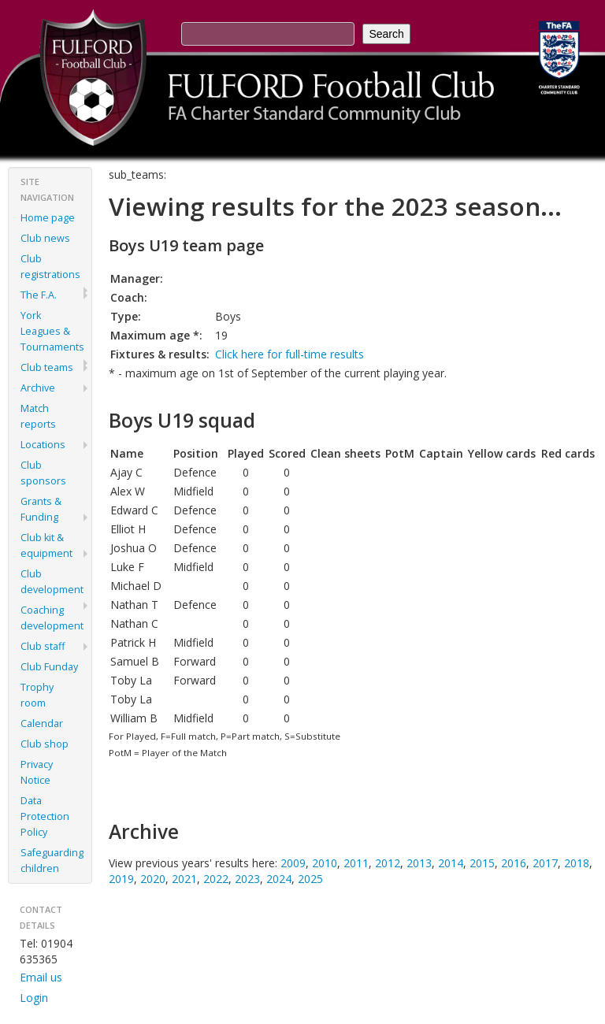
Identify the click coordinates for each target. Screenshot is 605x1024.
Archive (37, 388)
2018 (576, 862)
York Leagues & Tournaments (52, 331)
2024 (278, 878)
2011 (356, 862)
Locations (42, 444)
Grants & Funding (40, 509)
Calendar (41, 723)
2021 (184, 878)
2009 (293, 862)
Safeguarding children (52, 860)
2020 (152, 878)
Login (34, 997)
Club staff (42, 646)
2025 (310, 878)
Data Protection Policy (44, 816)
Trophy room (37, 695)
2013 (419, 862)
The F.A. (38, 295)
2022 (215, 878)
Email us (41, 977)
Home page (47, 217)
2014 (450, 862)
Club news (45, 238)
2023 (247, 878)
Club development (52, 581)
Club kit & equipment (46, 545)
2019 (121, 878)
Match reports (38, 416)
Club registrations (50, 266)
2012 (387, 862)
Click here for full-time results (289, 354)
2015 (482, 862)
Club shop (44, 744)
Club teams (46, 367)
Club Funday (49, 666)
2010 (324, 862)
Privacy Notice (36, 772)
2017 (545, 862)
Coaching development (52, 618)
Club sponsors (43, 473)
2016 (513, 862)
